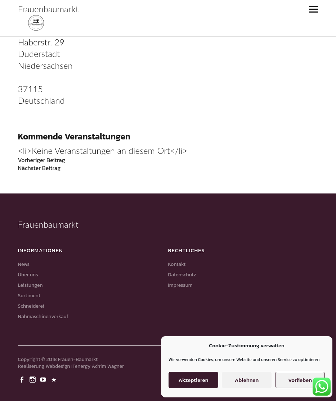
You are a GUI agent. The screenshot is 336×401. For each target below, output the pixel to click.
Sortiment (29, 295)
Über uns (28, 275)
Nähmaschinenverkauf (43, 316)
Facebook (22, 379)
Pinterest (54, 379)
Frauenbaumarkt (48, 9)
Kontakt (177, 264)
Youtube (44, 379)
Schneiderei (31, 306)
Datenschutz (182, 275)
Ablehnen (247, 380)
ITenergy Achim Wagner (97, 366)
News (24, 264)
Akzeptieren (193, 380)
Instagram (33, 379)
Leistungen (30, 285)
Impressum (180, 285)
